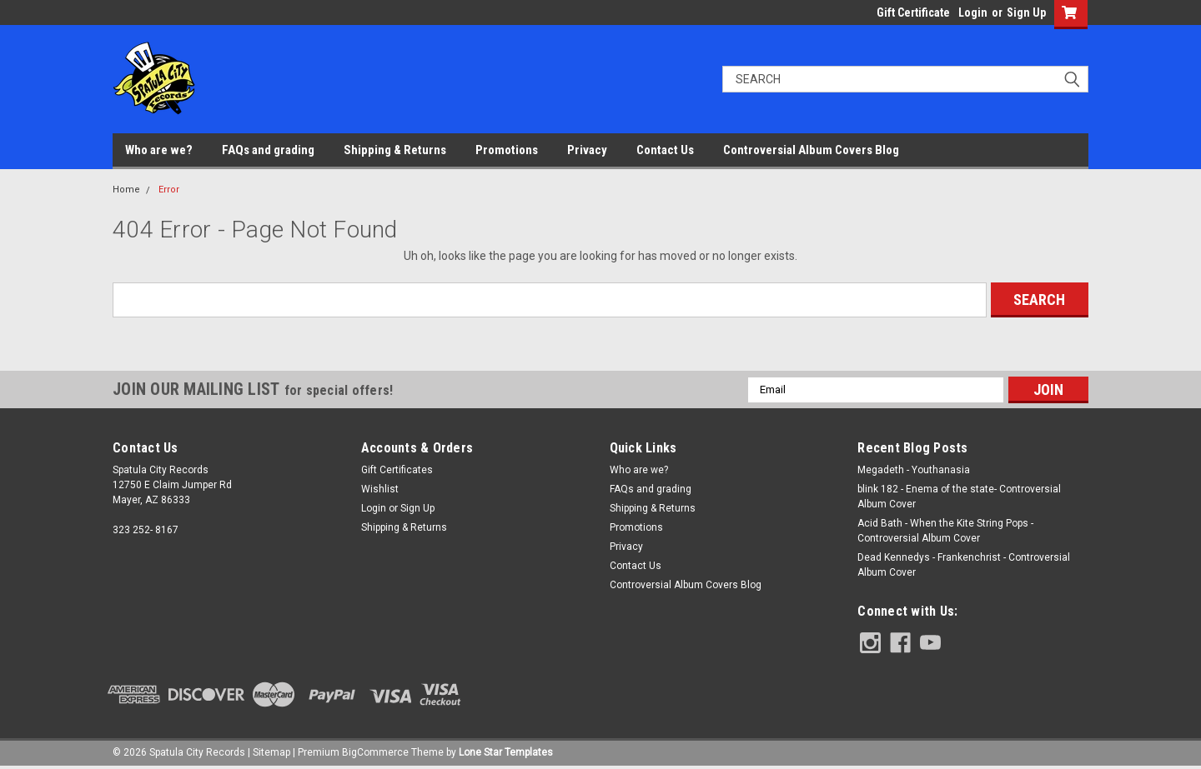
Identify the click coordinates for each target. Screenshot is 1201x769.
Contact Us (665, 149)
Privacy (587, 149)
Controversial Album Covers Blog (811, 149)
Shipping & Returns (395, 149)
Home (126, 189)
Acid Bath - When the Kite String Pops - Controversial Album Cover (945, 530)
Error (168, 189)
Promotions (506, 149)
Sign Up (1026, 12)
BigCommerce (375, 752)
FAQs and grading (268, 149)
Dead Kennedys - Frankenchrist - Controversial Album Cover (963, 565)
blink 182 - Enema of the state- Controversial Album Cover (959, 496)
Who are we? (159, 149)
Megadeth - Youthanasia (913, 470)
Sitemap (271, 752)
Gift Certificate (913, 12)
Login (972, 12)
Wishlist (380, 489)
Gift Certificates (397, 470)
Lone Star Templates (506, 752)
